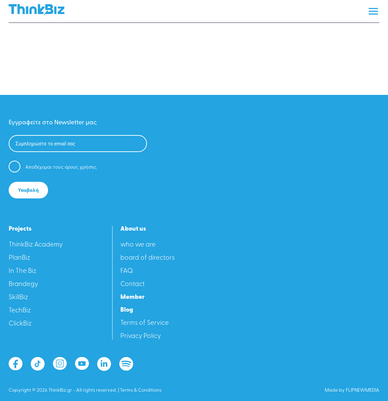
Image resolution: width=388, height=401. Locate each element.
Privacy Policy (140, 336)
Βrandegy (23, 284)
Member (132, 297)
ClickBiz (20, 324)
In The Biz (22, 271)
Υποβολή (28, 190)
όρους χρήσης (81, 167)
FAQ (126, 271)
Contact (132, 284)
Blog (126, 310)
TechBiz (20, 311)
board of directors (147, 258)
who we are (138, 245)
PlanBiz (19, 258)
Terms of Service (144, 323)
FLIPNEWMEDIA (362, 390)
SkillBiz (18, 297)
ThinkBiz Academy (36, 245)
